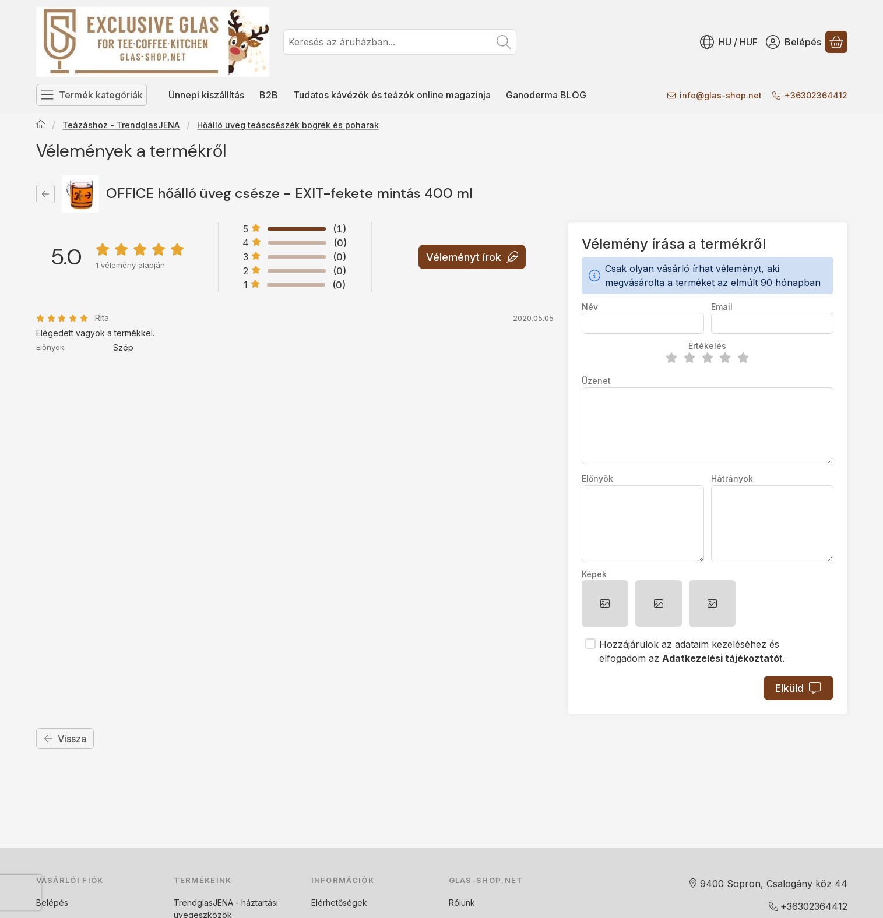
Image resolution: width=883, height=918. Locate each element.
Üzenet (596, 381)
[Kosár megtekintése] (836, 42)
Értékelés (707, 346)
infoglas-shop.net (721, 95)
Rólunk (462, 903)
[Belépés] (793, 42)
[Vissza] (45, 194)
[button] (605, 603)
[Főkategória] (40, 125)
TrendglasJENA (203, 903)
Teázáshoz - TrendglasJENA (121, 125)
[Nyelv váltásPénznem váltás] (729, 42)
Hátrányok (732, 478)
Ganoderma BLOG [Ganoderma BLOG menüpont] (546, 95)
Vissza (65, 738)
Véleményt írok (471, 256)
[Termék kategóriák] (91, 95)
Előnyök (597, 478)
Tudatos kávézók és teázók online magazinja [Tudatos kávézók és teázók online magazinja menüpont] (392, 95)
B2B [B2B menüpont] (268, 95)
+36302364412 (816, 95)
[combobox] (399, 42)
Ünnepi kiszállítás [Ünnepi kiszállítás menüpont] (206, 95)
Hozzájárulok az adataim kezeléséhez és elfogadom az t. (692, 651)
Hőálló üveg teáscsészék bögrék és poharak (288, 125)
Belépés (52, 903)
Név (590, 307)
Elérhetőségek (339, 903)
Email (722, 307)
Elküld (798, 688)
